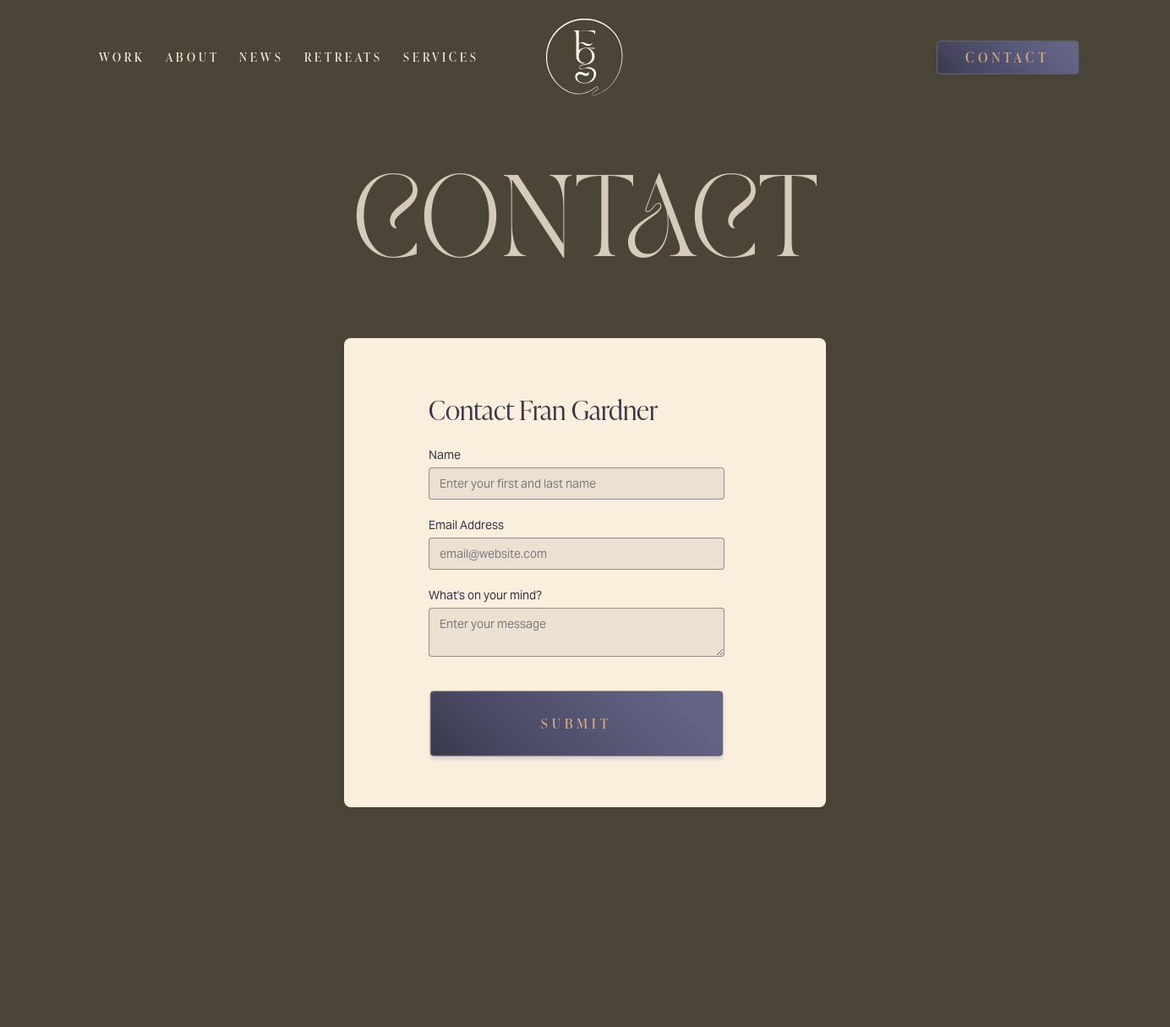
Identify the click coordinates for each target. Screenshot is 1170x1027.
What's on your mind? (485, 595)
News (261, 57)
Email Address (466, 525)
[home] (584, 57)
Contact (1007, 57)
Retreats (343, 57)
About (193, 57)
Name (445, 454)
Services (441, 57)
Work (122, 57)
